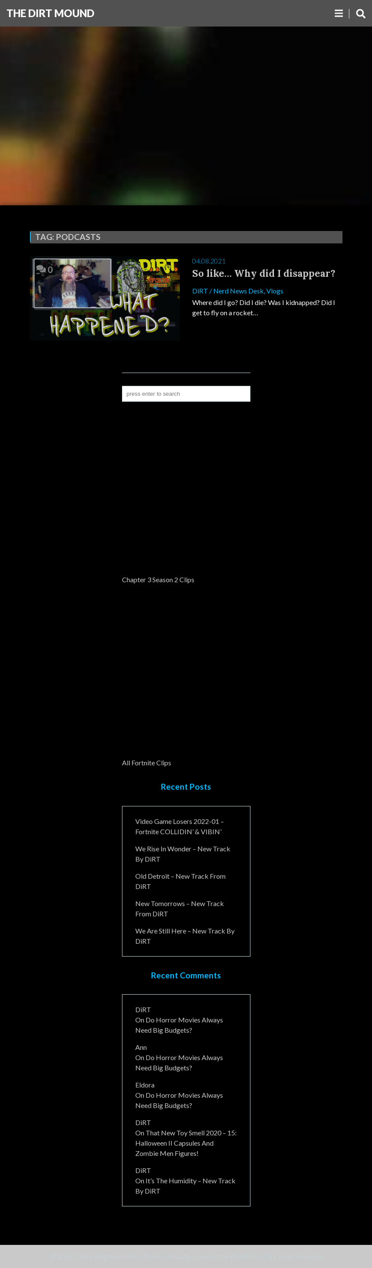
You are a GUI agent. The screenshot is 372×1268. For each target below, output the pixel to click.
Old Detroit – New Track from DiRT (180, 881)
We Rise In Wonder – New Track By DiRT (182, 853)
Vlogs (274, 291)
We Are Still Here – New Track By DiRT (185, 936)
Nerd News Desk (238, 291)
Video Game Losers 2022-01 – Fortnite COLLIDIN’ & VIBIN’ (179, 826)
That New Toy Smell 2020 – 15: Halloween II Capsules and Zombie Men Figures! (186, 1143)
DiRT (200, 291)
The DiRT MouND (50, 13)
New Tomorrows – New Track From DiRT (179, 908)
